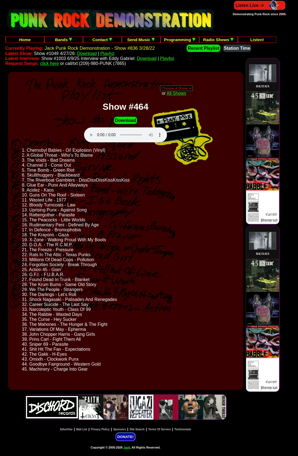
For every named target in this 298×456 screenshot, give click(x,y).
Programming (179, 39)
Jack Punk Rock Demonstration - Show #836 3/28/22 (100, 48)
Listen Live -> (260, 5)
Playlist (107, 53)
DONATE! (125, 437)
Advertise (66, 429)
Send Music (141, 39)
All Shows (176, 93)
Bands (63, 39)
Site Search (137, 429)
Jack (127, 447)
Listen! (257, 39)
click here (49, 63)
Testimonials (182, 429)
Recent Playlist (203, 48)
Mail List (81, 429)
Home (25, 39)
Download (87, 53)
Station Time (237, 48)
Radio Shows (218, 39)
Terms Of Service (159, 429)
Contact (102, 39)
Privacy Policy (100, 429)
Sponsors (119, 429)
